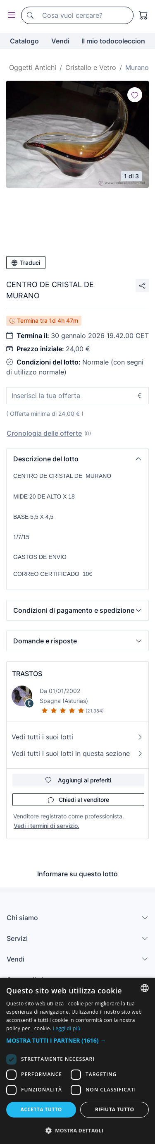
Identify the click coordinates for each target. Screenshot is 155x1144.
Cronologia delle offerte (44, 433)
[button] (77, 459)
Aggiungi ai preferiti (78, 780)
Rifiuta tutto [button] (114, 1109)
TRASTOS (27, 673)
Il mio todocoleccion (113, 41)
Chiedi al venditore (78, 799)
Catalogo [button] (24, 41)
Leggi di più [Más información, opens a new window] (67, 1028)
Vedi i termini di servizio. (46, 825)
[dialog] (77, 1061)
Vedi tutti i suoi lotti (77, 737)
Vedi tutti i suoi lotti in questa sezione (77, 753)
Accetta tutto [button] (41, 1109)
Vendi (60, 41)
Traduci (26, 262)
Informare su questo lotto (77, 874)
